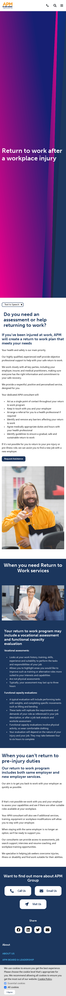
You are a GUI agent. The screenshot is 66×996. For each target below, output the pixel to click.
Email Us (48, 891)
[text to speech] (13, 305)
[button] (55, 6)
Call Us (18, 891)
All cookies (13, 987)
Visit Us (33, 904)
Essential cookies (16, 983)
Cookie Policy (45, 979)
